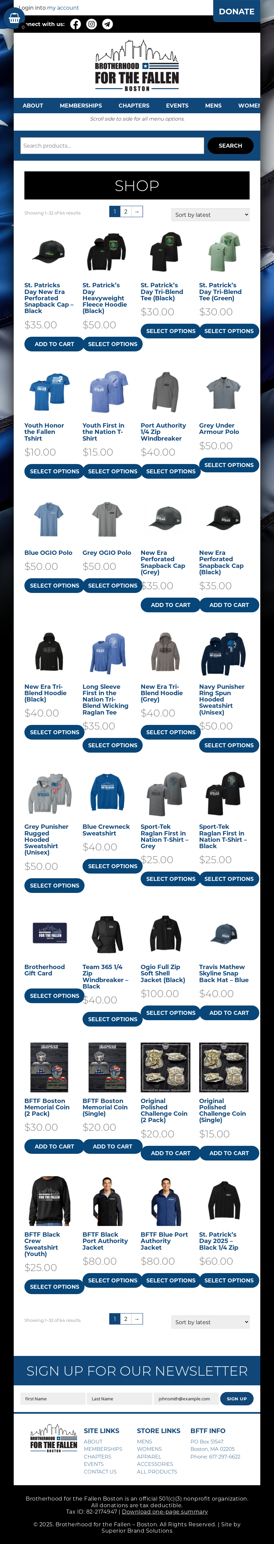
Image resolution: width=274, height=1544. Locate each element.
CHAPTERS (134, 105)
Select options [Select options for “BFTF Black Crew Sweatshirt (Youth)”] (54, 1286)
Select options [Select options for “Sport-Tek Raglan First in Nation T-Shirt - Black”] (229, 878)
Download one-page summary (165, 1511)
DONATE (236, 11)
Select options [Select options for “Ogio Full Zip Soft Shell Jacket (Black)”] (170, 1012)
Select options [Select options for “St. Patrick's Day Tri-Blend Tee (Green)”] (229, 330)
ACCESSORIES (155, 1463)
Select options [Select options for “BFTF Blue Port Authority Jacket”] (170, 1280)
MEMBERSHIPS (81, 105)
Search (230, 145)
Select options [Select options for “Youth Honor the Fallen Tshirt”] (54, 471)
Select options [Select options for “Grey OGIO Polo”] (112, 585)
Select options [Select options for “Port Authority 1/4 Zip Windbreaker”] (170, 471)
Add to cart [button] (54, 343)
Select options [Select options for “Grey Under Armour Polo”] (229, 464)
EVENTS (177, 105)
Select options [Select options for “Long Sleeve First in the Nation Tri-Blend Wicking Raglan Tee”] (112, 745)
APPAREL (149, 1456)
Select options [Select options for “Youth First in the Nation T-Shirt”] (112, 471)
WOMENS (252, 105)
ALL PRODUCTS (157, 1471)
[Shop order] (210, 214)
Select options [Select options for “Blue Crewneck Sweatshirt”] (112, 866)
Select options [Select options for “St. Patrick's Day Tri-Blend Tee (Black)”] (170, 330)
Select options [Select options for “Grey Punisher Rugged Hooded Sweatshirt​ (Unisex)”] (54, 885)
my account (63, 7)
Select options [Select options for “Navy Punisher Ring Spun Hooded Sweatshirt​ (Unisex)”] (229, 745)
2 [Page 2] (125, 211)
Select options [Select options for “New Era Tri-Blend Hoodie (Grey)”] (170, 732)
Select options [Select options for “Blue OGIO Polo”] (54, 585)
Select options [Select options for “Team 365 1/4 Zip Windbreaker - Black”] (112, 1019)
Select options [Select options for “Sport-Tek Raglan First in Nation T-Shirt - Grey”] (170, 878)
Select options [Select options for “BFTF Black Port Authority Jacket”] (112, 1280)
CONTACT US (100, 1471)
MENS (213, 105)
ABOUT (33, 105)
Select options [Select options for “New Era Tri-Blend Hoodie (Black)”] (54, 732)
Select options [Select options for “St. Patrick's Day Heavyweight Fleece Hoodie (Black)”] (112, 343)
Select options (54, 995)
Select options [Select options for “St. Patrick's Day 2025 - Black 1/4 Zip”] (229, 1280)
